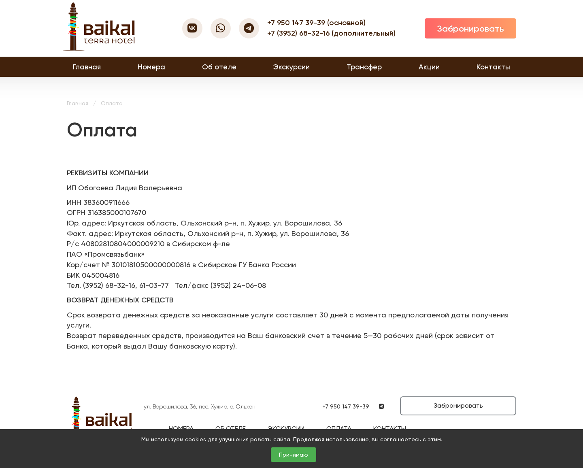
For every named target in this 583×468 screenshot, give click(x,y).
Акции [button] (429, 66)
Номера (151, 66)
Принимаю (293, 454)
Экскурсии (291, 66)
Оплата (338, 428)
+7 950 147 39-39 (297, 22)
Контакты (493, 66)
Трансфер (364, 66)
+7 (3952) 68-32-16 (299, 33)
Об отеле (219, 66)
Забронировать (470, 28)
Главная (87, 66)
